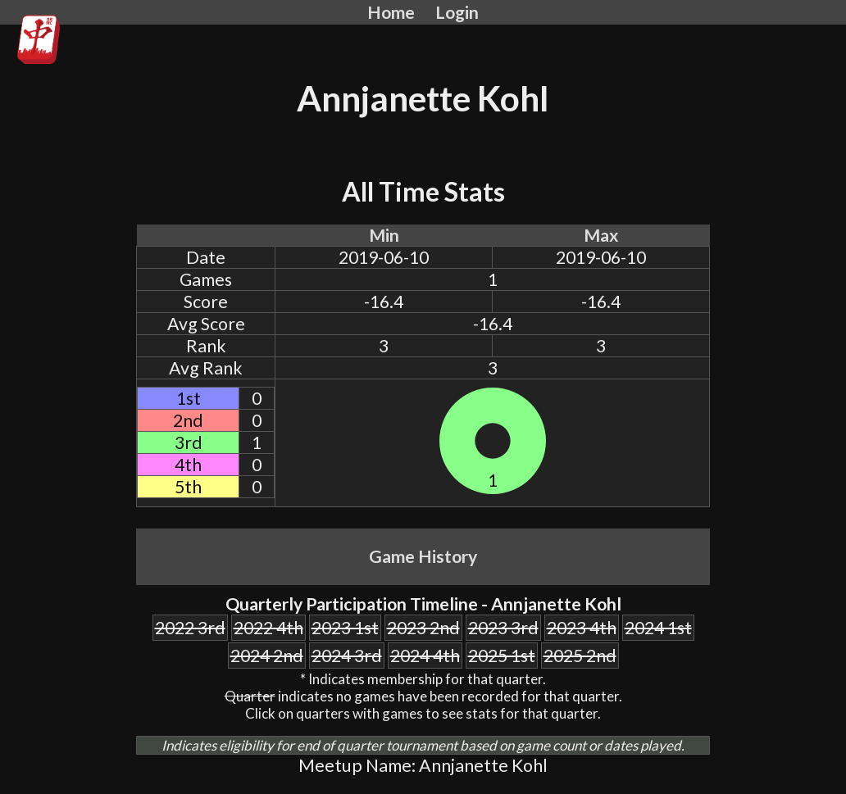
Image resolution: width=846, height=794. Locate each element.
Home (391, 12)
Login (457, 12)
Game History (423, 556)
